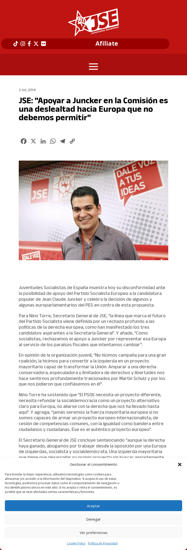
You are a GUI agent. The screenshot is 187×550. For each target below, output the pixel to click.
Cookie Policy (76, 543)
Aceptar (93, 505)
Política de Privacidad (103, 543)
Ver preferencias (94, 532)
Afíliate (106, 43)
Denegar (93, 519)
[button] (179, 464)
